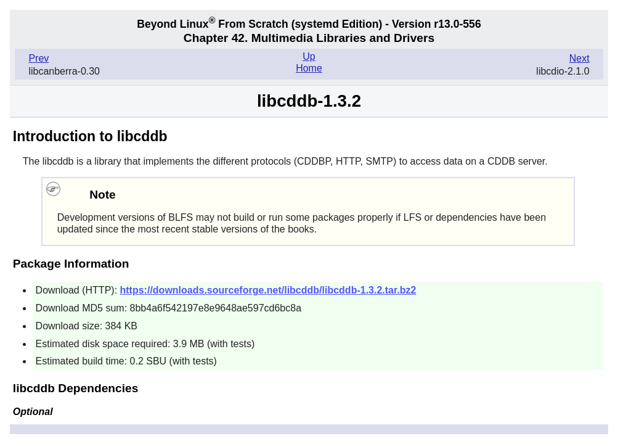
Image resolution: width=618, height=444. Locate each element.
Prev (38, 58)
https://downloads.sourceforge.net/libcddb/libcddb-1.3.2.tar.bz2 (268, 290)
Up (309, 56)
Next (579, 58)
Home (309, 68)
